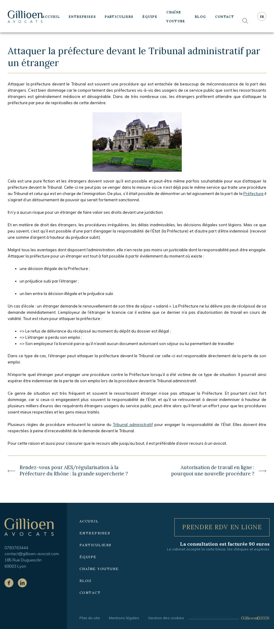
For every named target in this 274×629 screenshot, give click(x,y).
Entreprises (82, 17)
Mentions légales (124, 618)
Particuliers (119, 17)
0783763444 (16, 547)
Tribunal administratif (133, 424)
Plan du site (89, 618)
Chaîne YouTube (175, 16)
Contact (224, 17)
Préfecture (253, 193)
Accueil (51, 17)
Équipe (150, 17)
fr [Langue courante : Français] (262, 17)
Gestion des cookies (166, 618)
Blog (200, 17)
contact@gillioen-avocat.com (31, 553)
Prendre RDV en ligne (222, 527)
